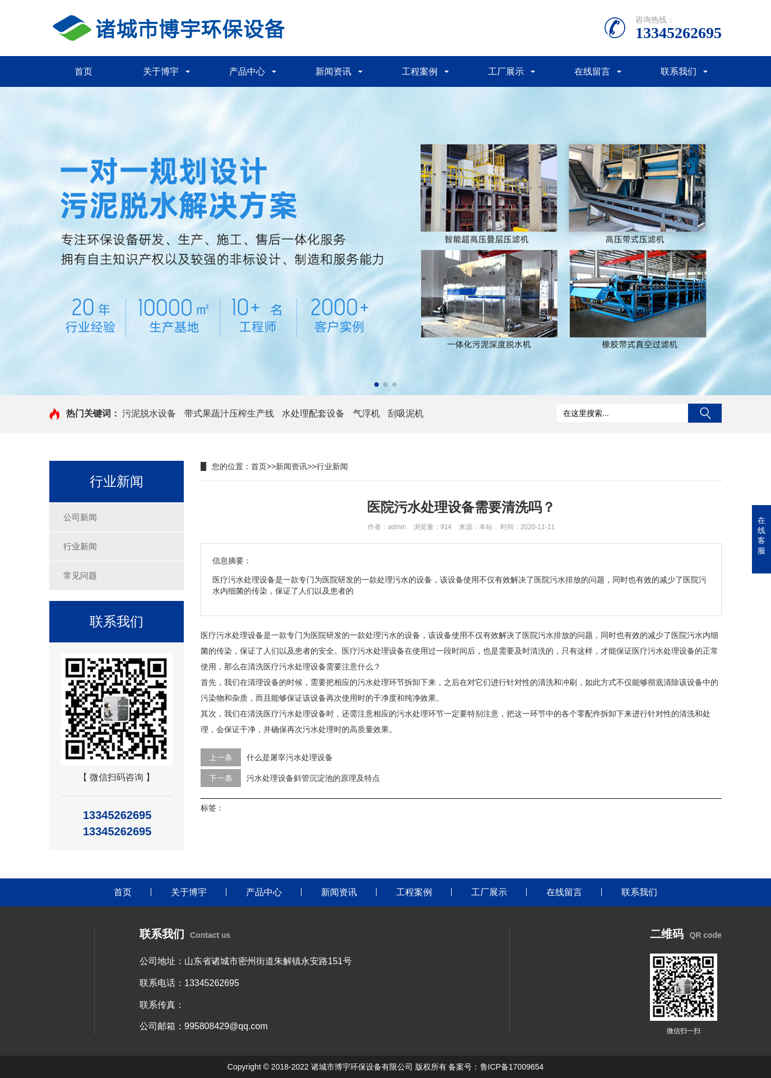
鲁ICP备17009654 (512, 1066)
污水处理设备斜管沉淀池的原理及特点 (313, 778)
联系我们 (678, 71)
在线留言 (592, 71)
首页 (83, 71)
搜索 (705, 413)
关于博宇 (161, 71)
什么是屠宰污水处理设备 (290, 757)
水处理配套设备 (313, 413)
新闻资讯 (333, 71)
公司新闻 (80, 517)
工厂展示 (506, 71)
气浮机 (366, 413)
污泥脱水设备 (149, 413)
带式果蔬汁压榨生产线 (229, 413)
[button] (376, 384)
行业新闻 (80, 546)
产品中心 (247, 71)
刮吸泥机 (406, 413)
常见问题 (80, 575)
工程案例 (420, 71)
